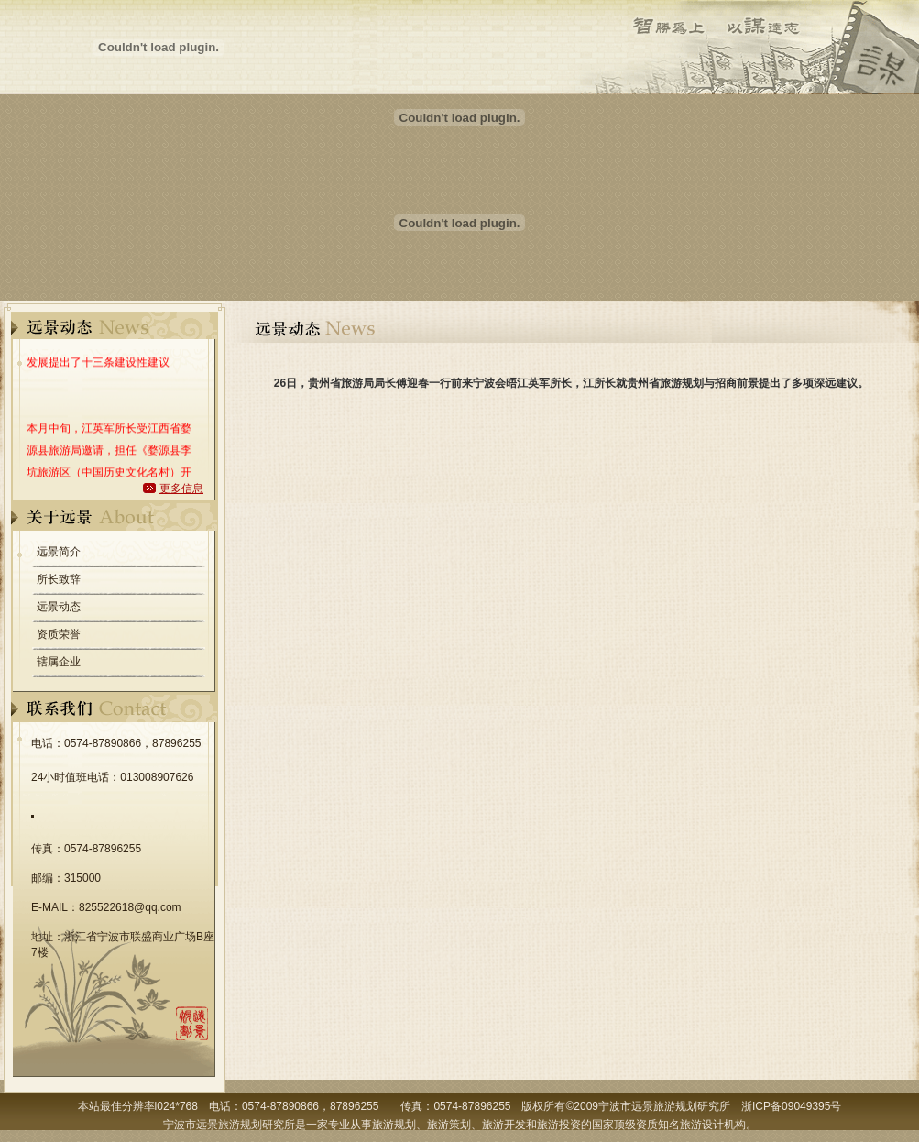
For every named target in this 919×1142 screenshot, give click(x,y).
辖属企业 (59, 661)
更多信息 (181, 488)
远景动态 (59, 606)
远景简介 (59, 551)
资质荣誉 (59, 634)
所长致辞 (59, 579)
